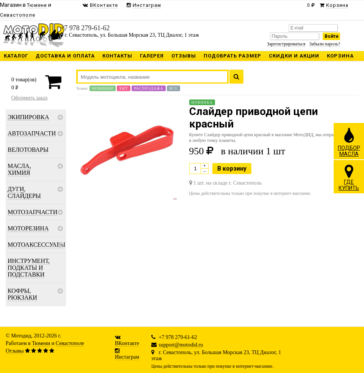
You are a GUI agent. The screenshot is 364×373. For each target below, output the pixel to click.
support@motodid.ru (181, 345)
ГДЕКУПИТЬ (349, 177)
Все (173, 88)
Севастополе (70, 343)
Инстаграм (127, 357)
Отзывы (15, 351)
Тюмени (41, 343)
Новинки (102, 88)
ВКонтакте (127, 343)
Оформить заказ (29, 98)
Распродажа (148, 88)
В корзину (231, 168)
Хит (123, 88)
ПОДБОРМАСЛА (349, 142)
